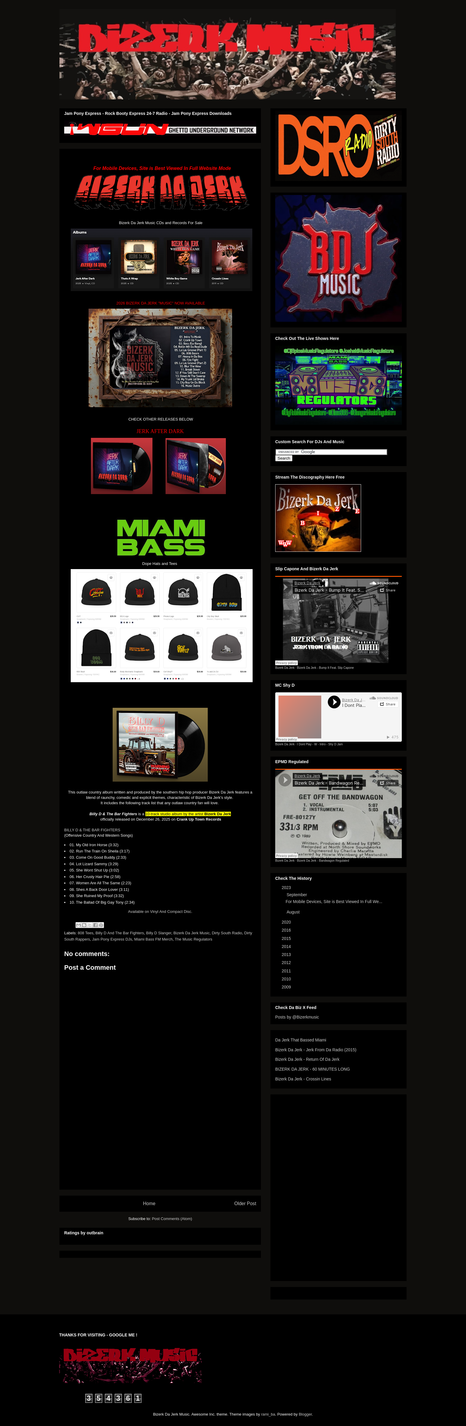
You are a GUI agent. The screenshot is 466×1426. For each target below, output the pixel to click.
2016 (287, 930)
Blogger (305, 1414)
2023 (287, 887)
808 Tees (86, 933)
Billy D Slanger (158, 933)
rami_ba (268, 1414)
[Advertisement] (160, 1148)
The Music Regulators (193, 939)
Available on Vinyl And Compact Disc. (160, 911)
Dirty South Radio (227, 933)
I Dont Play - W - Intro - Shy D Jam (320, 744)
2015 (287, 938)
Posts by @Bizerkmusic (297, 1017)
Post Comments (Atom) (172, 1218)
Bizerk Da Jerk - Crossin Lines (303, 1079)
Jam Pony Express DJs (112, 939)
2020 (287, 922)
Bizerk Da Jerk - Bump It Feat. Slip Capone (325, 667)
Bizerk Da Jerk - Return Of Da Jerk (307, 1059)
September (297, 894)
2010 (287, 979)
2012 (287, 962)
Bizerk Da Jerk (285, 667)
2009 (287, 987)
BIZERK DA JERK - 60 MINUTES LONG (312, 1069)
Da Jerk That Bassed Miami (300, 1040)
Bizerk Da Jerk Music (191, 933)
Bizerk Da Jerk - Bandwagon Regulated (323, 860)
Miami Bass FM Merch (153, 939)
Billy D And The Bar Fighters (119, 933)
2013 (287, 954)
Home (149, 1203)
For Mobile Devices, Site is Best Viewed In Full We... (334, 901)
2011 (287, 971)
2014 (287, 946)
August (293, 912)
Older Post (245, 1203)
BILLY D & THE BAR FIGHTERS (92, 830)
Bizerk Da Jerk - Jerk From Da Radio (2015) (315, 1049)
